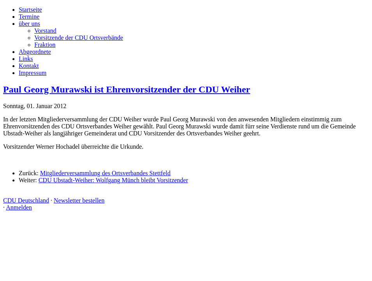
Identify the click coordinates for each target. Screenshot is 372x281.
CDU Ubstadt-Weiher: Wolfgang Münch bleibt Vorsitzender (113, 180)
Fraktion (44, 44)
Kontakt (29, 65)
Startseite (30, 9)
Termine (29, 16)
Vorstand (45, 30)
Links (26, 58)
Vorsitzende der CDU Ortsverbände (78, 37)
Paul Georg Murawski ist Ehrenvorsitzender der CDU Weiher (126, 89)
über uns (29, 23)
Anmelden (19, 207)
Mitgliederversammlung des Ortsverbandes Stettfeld (105, 173)
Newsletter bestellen (79, 200)
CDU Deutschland (26, 200)
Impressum (32, 72)
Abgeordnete (35, 51)
